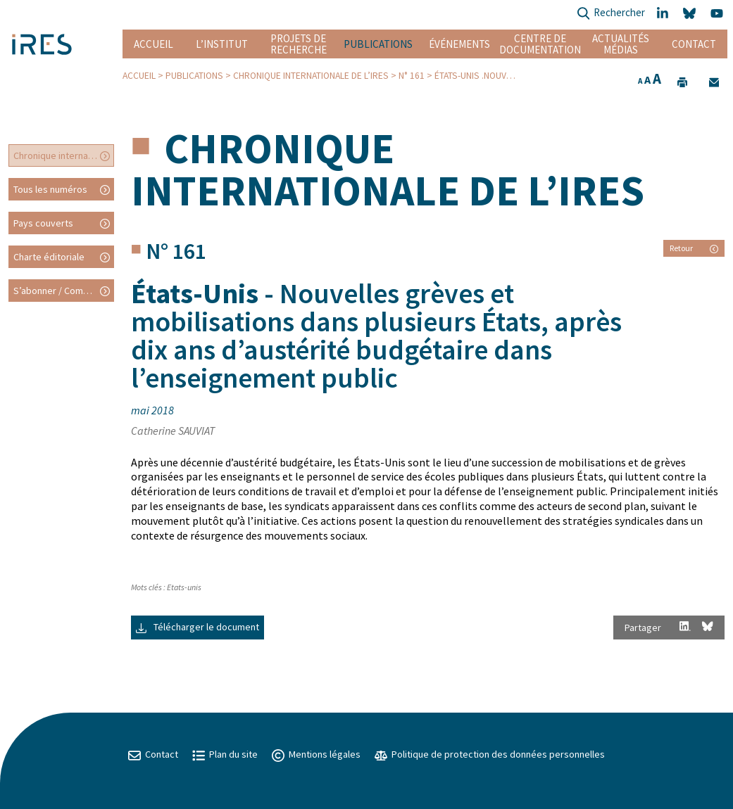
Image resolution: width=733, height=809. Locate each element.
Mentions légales (316, 754)
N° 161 (412, 76)
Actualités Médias (620, 44)
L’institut (222, 44)
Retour (694, 248)
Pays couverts (43, 223)
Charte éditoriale (48, 256)
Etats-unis (184, 587)
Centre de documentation (540, 44)
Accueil (153, 44)
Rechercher (611, 14)
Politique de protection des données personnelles (490, 754)
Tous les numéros (50, 189)
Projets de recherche (298, 44)
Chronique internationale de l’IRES (311, 76)
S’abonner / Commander (63, 290)
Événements (459, 44)
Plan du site (225, 754)
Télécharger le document (197, 626)
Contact (694, 44)
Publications (378, 44)
